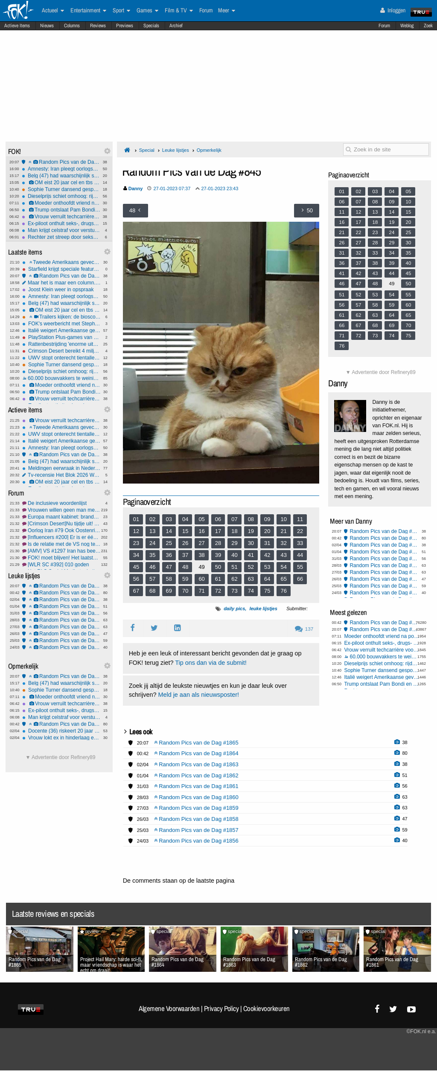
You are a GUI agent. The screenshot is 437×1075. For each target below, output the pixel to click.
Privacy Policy (221, 1008)
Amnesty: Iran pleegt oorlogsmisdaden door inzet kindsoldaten (61, 168)
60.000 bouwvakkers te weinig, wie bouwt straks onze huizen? (61, 378)
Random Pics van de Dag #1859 (61, 626)
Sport (121, 10)
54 (283, 567)
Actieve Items (17, 25)
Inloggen (392, 10)
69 (169, 591)
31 (267, 543)
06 (218, 519)
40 (234, 555)
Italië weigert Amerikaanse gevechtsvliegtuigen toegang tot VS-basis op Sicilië (61, 330)
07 (234, 519)
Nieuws (47, 25)
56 (136, 579)
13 (152, 531)
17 (218, 531)
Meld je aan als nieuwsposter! (198, 694)
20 (267, 531)
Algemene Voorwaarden (169, 1008)
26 (185, 543)
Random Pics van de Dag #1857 (61, 640)
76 (283, 591)
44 (300, 555)
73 (234, 591)
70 (185, 591)
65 (283, 579)
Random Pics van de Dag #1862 (61, 606)
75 (267, 591)
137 (304, 629)
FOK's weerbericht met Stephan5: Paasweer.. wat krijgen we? (61, 323)
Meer (226, 10)
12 (136, 531)
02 (152, 519)
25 (169, 543)
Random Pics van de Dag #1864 (61, 592)
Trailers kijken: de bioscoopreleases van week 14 (61, 316)
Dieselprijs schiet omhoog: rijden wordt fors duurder (61, 196)
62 (234, 579)
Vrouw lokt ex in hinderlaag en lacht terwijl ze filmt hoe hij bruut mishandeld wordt (61, 737)
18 (234, 531)
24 (152, 543)
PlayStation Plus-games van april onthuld (61, 337)
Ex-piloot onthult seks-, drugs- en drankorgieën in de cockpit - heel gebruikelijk (61, 223)
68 (152, 591)
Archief (176, 25)
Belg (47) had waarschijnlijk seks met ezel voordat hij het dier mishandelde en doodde (61, 175)
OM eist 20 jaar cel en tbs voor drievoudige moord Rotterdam (61, 182)
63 (251, 579)
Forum (384, 25)
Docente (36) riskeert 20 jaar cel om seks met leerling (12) (61, 730)
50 (218, 567)
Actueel (53, 10)
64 (267, 579)
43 (283, 555)
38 (201, 555)
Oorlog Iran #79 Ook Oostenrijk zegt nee (61, 530)
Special (146, 150)
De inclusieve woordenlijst (61, 503)
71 (201, 591)
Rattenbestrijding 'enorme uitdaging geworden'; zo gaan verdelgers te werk (61, 344)
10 (283, 519)
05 (201, 519)
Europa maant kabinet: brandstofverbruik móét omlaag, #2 (61, 516)
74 (251, 591)
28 (218, 543)
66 (300, 579)
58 (169, 579)
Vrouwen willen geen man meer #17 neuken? (61, 510)
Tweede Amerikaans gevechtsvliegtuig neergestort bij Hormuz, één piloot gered (61, 262)
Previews (124, 25)
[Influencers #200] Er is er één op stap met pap (61, 537)
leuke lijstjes (263, 608)
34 (136, 555)
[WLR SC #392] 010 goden (61, 564)
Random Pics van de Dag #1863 (61, 599)
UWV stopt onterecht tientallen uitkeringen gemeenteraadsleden (61, 357)
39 (218, 555)
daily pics (234, 608)
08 (251, 519)
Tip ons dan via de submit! (210, 662)
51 (234, 567)
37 (185, 555)
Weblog (407, 25)
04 (185, 519)
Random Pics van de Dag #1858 (61, 633)
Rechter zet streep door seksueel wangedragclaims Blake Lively (61, 237)
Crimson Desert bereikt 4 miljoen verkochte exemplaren (61, 351)
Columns (72, 25)
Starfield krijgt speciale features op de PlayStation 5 (61, 269)
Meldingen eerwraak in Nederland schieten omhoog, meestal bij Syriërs (61, 468)
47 (169, 567)
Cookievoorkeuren (266, 1008)
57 (152, 579)
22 (300, 531)
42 (267, 555)
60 (201, 579)
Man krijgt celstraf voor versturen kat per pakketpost (61, 230)
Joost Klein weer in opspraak (61, 289)
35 (152, 555)
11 (300, 519)
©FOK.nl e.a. (421, 1031)
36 (169, 555)
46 (152, 567)
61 (218, 579)
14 (169, 531)
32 (283, 543)
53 (267, 567)
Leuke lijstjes (175, 150)
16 (201, 531)
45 (136, 567)
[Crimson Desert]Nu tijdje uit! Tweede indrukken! (61, 523)
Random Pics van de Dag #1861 (61, 613)
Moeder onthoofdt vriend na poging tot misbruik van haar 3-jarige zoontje (61, 203)
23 (136, 543)
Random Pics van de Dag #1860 (61, 620)
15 (185, 531)
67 (136, 591)
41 (251, 555)
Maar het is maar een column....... (61, 282)
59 (185, 579)
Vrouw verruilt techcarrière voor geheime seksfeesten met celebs (61, 216)
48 (185, 567)
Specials (151, 25)
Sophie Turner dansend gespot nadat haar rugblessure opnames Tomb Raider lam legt (61, 189)
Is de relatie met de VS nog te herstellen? (61, 544)
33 (300, 543)
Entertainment (88, 10)
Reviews (98, 25)
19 (251, 531)
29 (234, 543)
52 (251, 567)
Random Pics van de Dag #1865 (61, 162)
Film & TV (179, 10)
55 (300, 567)
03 (169, 519)
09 (267, 519)
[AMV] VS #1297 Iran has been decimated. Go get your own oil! (61, 550)
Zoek (428, 25)
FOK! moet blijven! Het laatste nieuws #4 (61, 557)
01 (136, 519)
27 (201, 543)
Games (147, 10)
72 (218, 591)
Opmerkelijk (209, 150)
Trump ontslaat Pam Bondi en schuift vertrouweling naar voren (61, 209)
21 (283, 531)
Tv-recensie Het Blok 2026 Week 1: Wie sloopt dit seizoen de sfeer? (61, 475)
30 (251, 543)
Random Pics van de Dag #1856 (61, 647)
